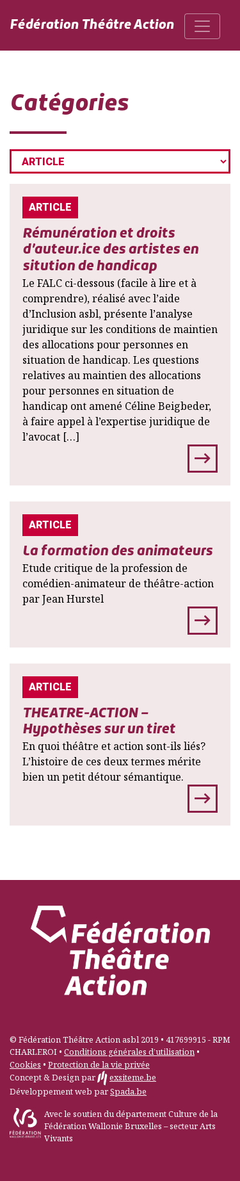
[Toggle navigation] (202, 26)
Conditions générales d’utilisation (129, 1051)
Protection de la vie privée (99, 1064)
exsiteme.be (132, 1077)
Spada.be (128, 1091)
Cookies (25, 1064)
